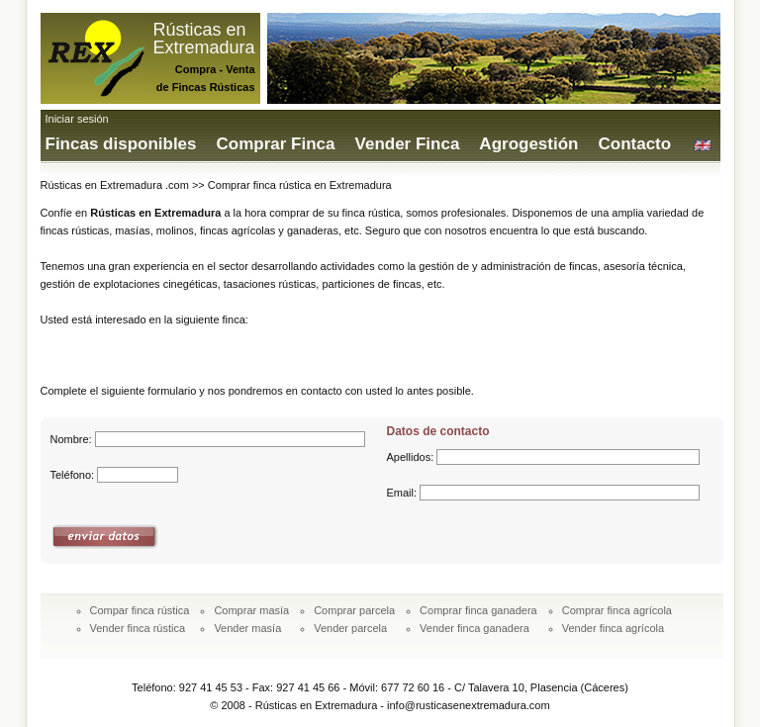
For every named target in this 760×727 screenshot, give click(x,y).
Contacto (634, 144)
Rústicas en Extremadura (155, 213)
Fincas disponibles (121, 144)
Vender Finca (407, 144)
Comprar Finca (276, 144)
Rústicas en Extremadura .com (115, 185)
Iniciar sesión (77, 119)
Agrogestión (528, 144)
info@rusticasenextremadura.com (468, 705)
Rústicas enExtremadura (204, 38)
